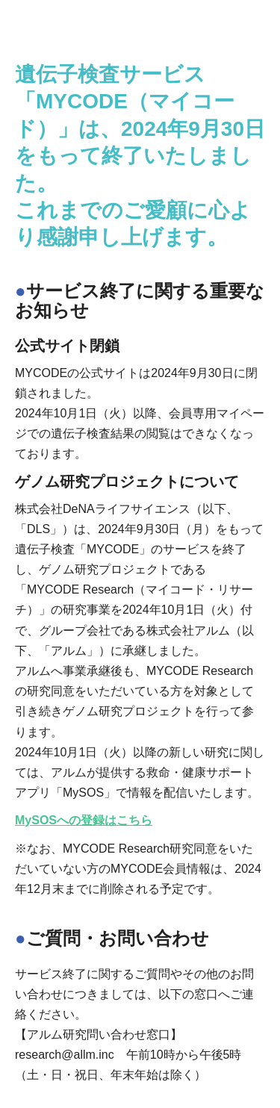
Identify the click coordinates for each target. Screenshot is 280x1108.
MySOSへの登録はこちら (83, 820)
